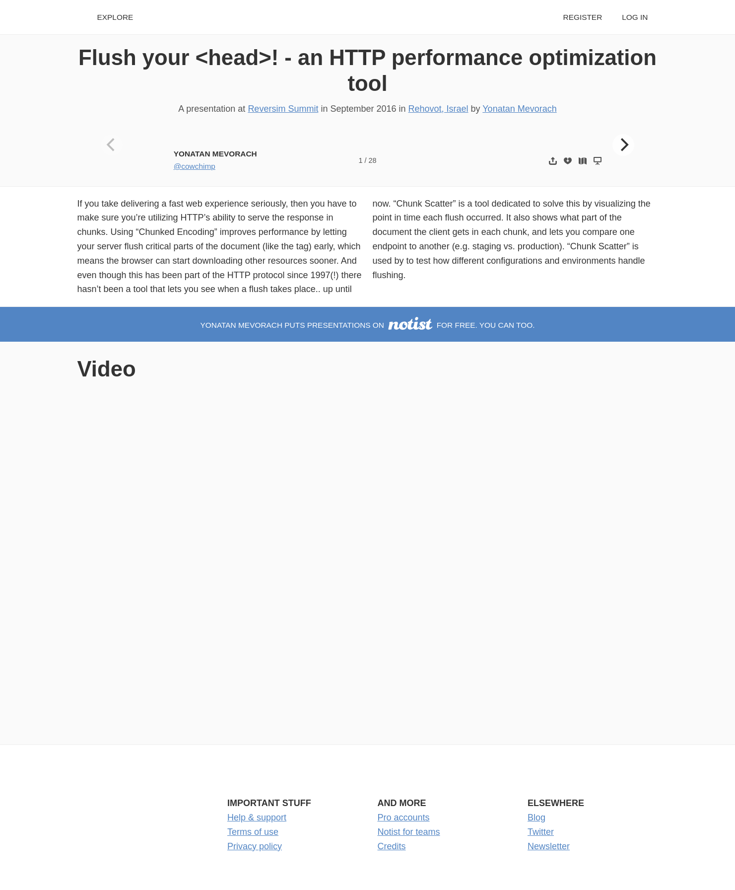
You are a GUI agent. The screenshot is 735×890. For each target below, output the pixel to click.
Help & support (256, 817)
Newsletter (549, 846)
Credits (392, 846)
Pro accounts (404, 817)
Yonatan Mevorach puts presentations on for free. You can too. (367, 325)
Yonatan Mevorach (519, 109)
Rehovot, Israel (438, 109)
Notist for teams (409, 832)
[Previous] (112, 145)
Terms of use (252, 832)
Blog (536, 817)
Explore (115, 17)
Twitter (541, 832)
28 (372, 160)
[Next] (623, 145)
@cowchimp (194, 166)
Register (582, 17)
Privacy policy (254, 846)
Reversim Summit (283, 109)
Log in (635, 17)
